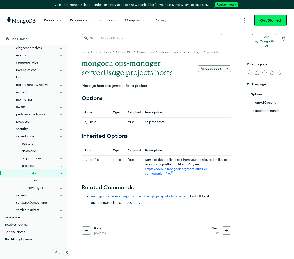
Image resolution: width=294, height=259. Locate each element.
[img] (249, 72)
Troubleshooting (16, 224)
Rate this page (257, 64)
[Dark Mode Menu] (283, 38)
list (35, 180)
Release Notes (15, 232)
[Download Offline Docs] (56, 251)
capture (27, 143)
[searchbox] (152, 38)
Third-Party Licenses (19, 239)
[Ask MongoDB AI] (264, 38)
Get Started (270, 20)
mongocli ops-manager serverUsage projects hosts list (139, 196)
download (29, 151)
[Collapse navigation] (67, 252)
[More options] (227, 68)
